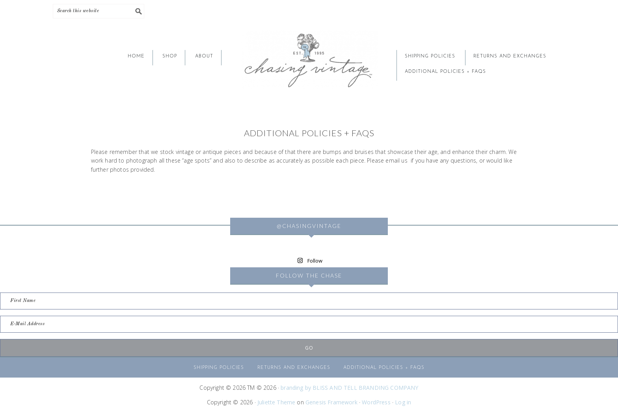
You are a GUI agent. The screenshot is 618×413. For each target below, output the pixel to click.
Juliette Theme (276, 402)
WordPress (376, 402)
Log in (403, 402)
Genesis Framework (331, 402)
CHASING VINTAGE (309, 59)
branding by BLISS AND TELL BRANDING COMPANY (349, 387)
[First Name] (309, 301)
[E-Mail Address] (309, 324)
